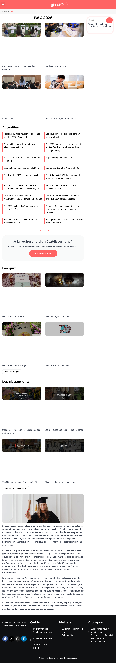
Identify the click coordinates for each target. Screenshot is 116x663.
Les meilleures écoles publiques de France (64, 430)
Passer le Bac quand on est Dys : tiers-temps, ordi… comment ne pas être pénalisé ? (63, 209)
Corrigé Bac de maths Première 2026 (62, 168)
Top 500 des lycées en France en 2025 (19, 482)
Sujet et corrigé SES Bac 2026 (59, 157)
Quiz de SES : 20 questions (57, 365)
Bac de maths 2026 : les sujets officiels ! (22, 175)
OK (109, 20)
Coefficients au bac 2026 (56, 66)
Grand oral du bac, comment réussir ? (61, 118)
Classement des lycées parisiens (60, 482)
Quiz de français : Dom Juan (57, 316)
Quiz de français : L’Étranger (14, 365)
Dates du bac (8, 118)
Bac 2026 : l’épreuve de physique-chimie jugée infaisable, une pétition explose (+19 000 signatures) (65, 147)
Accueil (4, 11)
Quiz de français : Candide (14, 316)
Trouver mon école (43, 253)
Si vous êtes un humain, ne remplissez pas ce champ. (100, 25)
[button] (3, 4)
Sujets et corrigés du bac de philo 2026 (21, 168)
